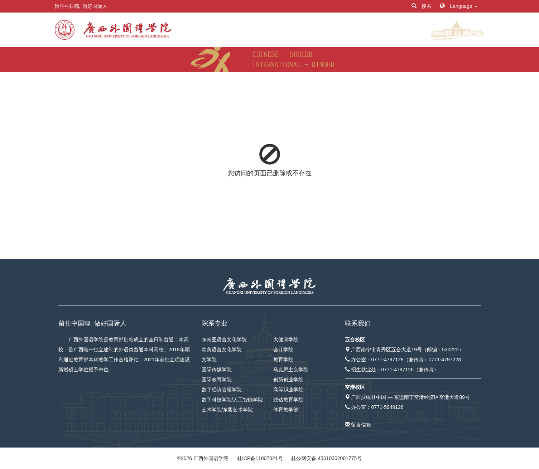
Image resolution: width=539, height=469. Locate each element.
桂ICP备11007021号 (260, 458)
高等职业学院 (288, 389)
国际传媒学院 (217, 369)
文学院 (209, 359)
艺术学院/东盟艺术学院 (227, 409)
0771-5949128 (387, 407)
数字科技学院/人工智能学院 (232, 399)
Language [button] (458, 6)
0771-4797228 (445, 359)
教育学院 (283, 359)
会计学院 (283, 349)
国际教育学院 (217, 379)
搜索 (422, 6)
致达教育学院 (288, 399)
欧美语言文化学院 (222, 349)
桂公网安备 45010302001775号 (326, 458)
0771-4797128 (387, 359)
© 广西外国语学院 (202, 458)
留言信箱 (361, 425)
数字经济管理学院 (222, 389)
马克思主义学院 (290, 369)
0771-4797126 (397, 369)
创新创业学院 (288, 379)
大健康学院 (285, 339)
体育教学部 (285, 409)
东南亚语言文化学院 (224, 339)
